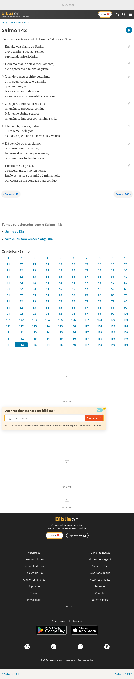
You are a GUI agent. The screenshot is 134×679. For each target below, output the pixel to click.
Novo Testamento (100, 579)
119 (112, 326)
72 (21, 301)
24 (47, 270)
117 (86, 326)
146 (73, 344)
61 (8, 295)
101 (8, 320)
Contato (99, 593)
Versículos (34, 552)
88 (99, 307)
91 (8, 313)
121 (8, 332)
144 (47, 344)
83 (34, 307)
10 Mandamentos (100, 552)
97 (86, 313)
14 (47, 264)
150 (125, 344)
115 (60, 326)
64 (47, 295)
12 (21, 264)
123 (34, 332)
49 (112, 282)
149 (112, 344)
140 (125, 338)
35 (60, 276)
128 (99, 332)
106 (73, 320)
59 (112, 289)
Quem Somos (100, 599)
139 (112, 338)
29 (112, 270)
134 (47, 338)
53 (34, 289)
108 (99, 320)
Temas (34, 593)
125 (60, 332)
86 (73, 307)
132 (21, 338)
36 (73, 276)
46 (73, 282)
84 (47, 307)
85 (60, 307)
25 (60, 270)
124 (47, 332)
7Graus (59, 659)
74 (47, 301)
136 (73, 338)
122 (21, 332)
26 (73, 270)
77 (86, 301)
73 (34, 301)
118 (99, 326)
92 (21, 313)
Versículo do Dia (34, 566)
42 (21, 282)
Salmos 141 (10, 194)
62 (21, 295)
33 (34, 276)
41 (8, 282)
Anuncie (67, 606)
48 (99, 282)
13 (34, 264)
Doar (105, 14)
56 (73, 289)
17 (86, 264)
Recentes (99, 586)
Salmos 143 (123, 194)
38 (99, 276)
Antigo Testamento (11, 22)
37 (86, 276)
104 (47, 320)
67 (86, 295)
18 (99, 264)
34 (47, 276)
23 (34, 270)
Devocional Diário (100, 573)
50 (125, 282)
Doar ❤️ (54, 535)
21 (8, 270)
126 (73, 332)
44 (47, 282)
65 (60, 295)
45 (60, 282)
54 (47, 289)
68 (99, 295)
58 (99, 289)
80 (125, 301)
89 (112, 307)
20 (125, 264)
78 (99, 301)
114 (47, 326)
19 (112, 264)
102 (21, 320)
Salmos (27, 22)
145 (60, 344)
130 (125, 332)
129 (112, 332)
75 (60, 301)
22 (21, 270)
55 (60, 289)
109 (112, 320)
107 (86, 320)
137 (86, 338)
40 (125, 276)
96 (73, 313)
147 (86, 344)
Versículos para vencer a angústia (29, 239)
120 (125, 326)
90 (125, 307)
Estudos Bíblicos (34, 559)
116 (73, 326)
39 (112, 276)
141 (8, 344)
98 (99, 313)
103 (34, 320)
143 (34, 344)
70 (125, 295)
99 (112, 313)
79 (112, 301)
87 (86, 307)
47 (86, 282)
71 (8, 301)
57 (86, 289)
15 (60, 264)
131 (8, 338)
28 (99, 270)
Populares (34, 586)
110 (125, 320)
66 (73, 295)
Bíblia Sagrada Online (15, 14)
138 (99, 338)
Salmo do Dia (14, 231)
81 (8, 307)
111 (8, 326)
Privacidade (34, 599)
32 (21, 276)
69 (112, 295)
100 (125, 313)
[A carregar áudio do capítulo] (129, 30)
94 (47, 313)
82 (21, 307)
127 (86, 332)
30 (125, 270)
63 (34, 295)
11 (8, 264)
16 (73, 264)
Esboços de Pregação (99, 559)
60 (125, 289)
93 (34, 313)
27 (86, 270)
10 (125, 258)
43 (34, 282)
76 (73, 301)
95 (60, 313)
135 (60, 338)
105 (60, 320)
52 (21, 289)
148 (99, 344)
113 (34, 326)
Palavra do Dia (34, 573)
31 (8, 276)
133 (34, 338)
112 (21, 326)
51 (8, 289)
